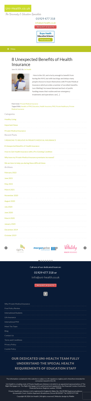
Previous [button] (6, 247)
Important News (11, 125)
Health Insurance (45, 106)
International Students (13, 313)
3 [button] (43, 261)
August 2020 (10, 201)
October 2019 (10, 235)
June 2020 (9, 212)
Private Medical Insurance (29, 104)
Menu (11, 49)
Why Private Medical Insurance (17, 304)
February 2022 (10, 172)
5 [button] (47, 261)
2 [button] (41, 261)
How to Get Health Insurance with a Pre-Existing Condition (28, 151)
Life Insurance (10, 317)
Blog (6, 331)
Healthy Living (10, 119)
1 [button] (39, 261)
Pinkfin (71, 396)
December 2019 (11, 229)
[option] (45, 248)
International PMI (12, 322)
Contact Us (9, 335)
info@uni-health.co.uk (45, 22)
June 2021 (9, 178)
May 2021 (9, 184)
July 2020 (8, 207)
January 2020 (10, 224)
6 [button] (49, 261)
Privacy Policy (10, 344)
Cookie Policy (10, 349)
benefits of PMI (26, 106)
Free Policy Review (12, 308)
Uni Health (45, 10)
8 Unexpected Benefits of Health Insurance (42, 62)
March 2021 (10, 189)
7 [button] (52, 261)
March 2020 (10, 218)
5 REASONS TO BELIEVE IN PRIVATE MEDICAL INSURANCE (30, 140)
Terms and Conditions (13, 340)
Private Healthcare (62, 106)
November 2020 (11, 195)
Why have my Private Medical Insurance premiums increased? (29, 157)
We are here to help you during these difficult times (25, 163)
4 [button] (45, 261)
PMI (53, 106)
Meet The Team (11, 326)
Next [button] (85, 247)
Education (35, 106)
